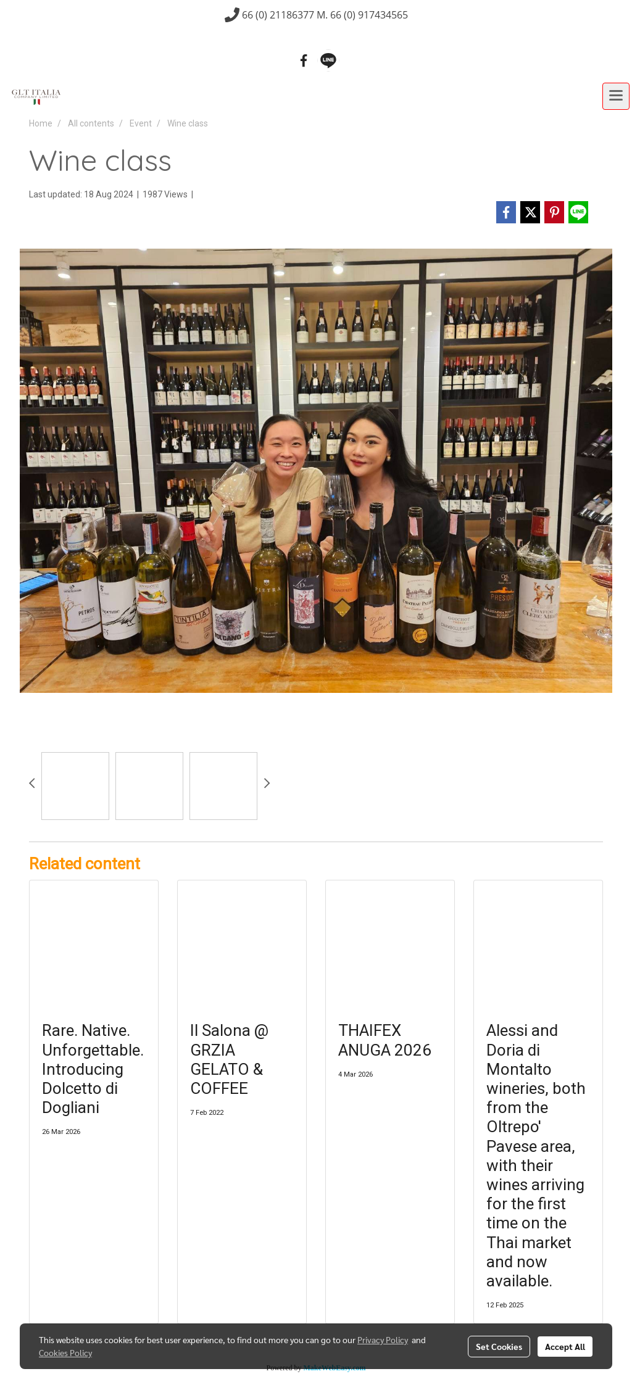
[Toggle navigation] (616, 96)
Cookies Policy (65, 1352)
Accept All (565, 1346)
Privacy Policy (382, 1339)
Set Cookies (499, 1346)
